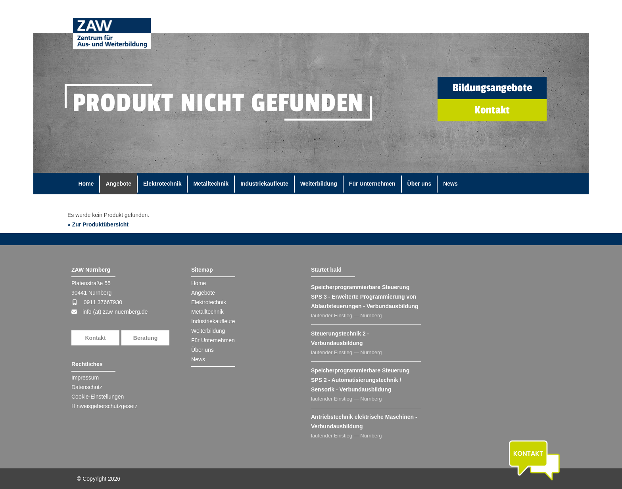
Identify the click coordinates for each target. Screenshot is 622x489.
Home (86, 183)
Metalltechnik (210, 183)
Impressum (85, 377)
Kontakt (95, 338)
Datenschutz (86, 387)
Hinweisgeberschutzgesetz (104, 406)
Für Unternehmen (372, 183)
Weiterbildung (318, 183)
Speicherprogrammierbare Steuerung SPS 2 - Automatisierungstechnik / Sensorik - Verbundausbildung (360, 380)
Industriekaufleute (264, 183)
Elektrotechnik (162, 183)
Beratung (145, 338)
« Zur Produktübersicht (98, 224)
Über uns (419, 183)
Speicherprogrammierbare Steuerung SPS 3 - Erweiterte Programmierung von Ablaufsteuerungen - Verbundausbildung (365, 296)
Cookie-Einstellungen (97, 396)
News (450, 183)
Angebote (118, 183)
